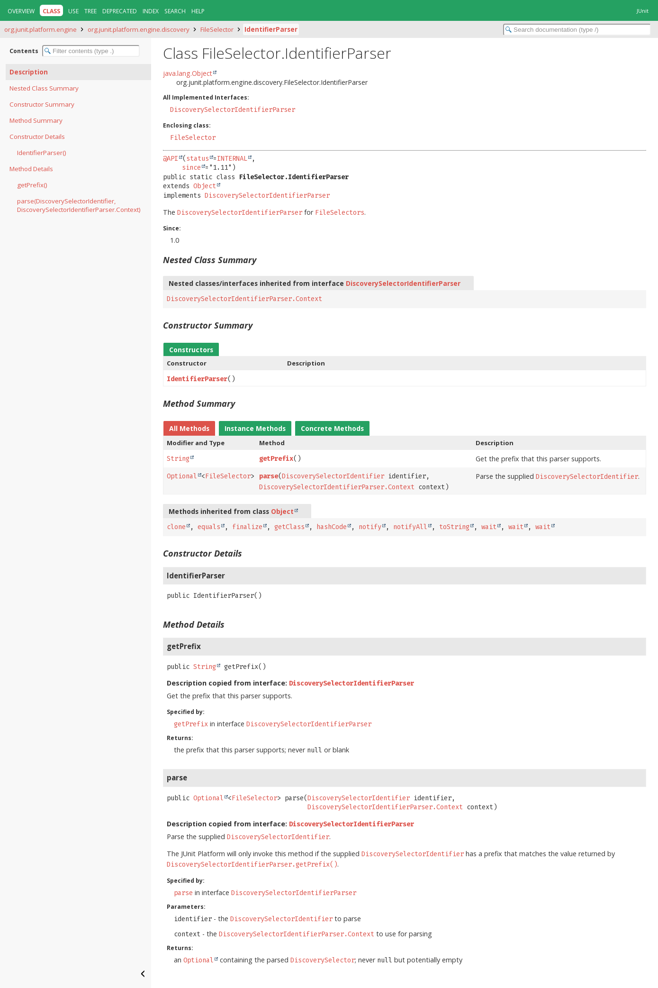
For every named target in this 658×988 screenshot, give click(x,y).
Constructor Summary (41, 104)
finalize (247, 527)
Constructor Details (37, 136)
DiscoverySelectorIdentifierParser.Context (244, 299)
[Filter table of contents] (91, 51)
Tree (90, 11)
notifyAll (410, 527)
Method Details (31, 169)
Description (28, 72)
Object (204, 186)
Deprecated (119, 11)
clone (176, 527)
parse (268, 476)
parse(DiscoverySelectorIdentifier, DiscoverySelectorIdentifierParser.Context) (79, 205)
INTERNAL (232, 159)
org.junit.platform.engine (40, 29)
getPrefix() (32, 185)
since (191, 168)
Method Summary (36, 120)
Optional (182, 476)
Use (73, 11)
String (178, 459)
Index (151, 11)
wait (488, 527)
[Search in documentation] (577, 30)
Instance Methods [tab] (255, 428)
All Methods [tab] (189, 428)
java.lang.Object (187, 73)
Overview (21, 11)
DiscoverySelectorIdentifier (333, 476)
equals (209, 527)
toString (454, 527)
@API (170, 159)
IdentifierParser (270, 29)
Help (198, 11)
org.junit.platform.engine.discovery (138, 29)
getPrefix (276, 459)
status (197, 159)
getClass (289, 527)
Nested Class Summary (44, 88)
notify (370, 527)
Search (175, 11)
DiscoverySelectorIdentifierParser (232, 110)
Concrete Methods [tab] (332, 428)
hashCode (331, 527)
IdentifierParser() (41, 152)
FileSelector (217, 29)
